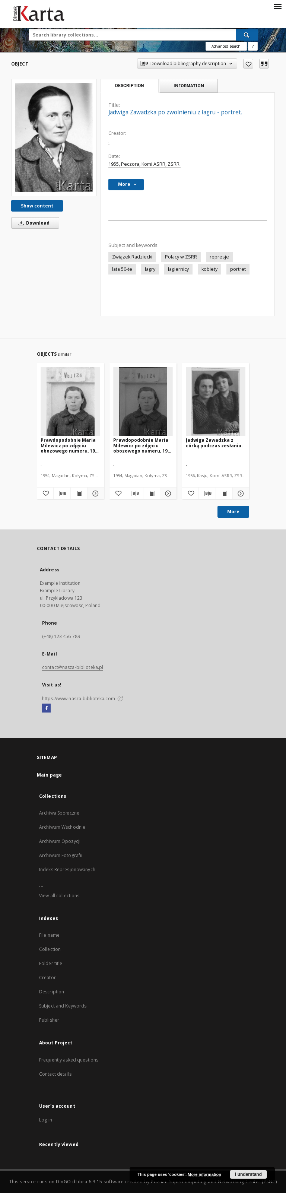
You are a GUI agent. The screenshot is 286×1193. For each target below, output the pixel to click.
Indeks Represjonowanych (67, 869)
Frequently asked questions (68, 1060)
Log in (45, 1120)
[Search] (247, 35)
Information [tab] (189, 85)
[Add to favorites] (248, 64)
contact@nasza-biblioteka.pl (72, 667)
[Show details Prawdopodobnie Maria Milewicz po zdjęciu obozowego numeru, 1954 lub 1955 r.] (94, 493)
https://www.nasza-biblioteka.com (82, 698)
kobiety (209, 269)
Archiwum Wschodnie (62, 827)
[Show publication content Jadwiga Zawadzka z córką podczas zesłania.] (224, 493)
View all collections (59, 895)
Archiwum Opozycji (59, 841)
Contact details (55, 1074)
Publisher (49, 1020)
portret (238, 269)
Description (51, 992)
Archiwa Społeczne (59, 813)
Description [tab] (129, 85)
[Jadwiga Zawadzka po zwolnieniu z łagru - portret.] (54, 137)
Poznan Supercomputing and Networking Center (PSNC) (214, 1181)
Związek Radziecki (132, 257)
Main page (49, 775)
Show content (37, 206)
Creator (47, 977)
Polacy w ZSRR (181, 257)
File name (49, 935)
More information (204, 1174)
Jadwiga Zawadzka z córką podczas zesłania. (214, 442)
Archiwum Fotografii (60, 855)
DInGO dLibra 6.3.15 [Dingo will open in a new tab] (79, 1181)
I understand (248, 1174)
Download (33, 223)
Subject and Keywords (62, 1006)
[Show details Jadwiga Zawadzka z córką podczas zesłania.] (240, 493)
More (233, 511)
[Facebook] (46, 708)
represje (219, 257)
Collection (50, 949)
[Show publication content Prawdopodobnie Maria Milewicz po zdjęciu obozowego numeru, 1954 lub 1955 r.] (79, 493)
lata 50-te (122, 269)
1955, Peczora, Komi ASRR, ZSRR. (144, 164)
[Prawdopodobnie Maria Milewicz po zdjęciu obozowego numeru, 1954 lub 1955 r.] (70, 401)
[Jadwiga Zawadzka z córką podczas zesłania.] (215, 401)
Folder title (50, 963)
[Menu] (277, 6)
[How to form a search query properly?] (253, 46)
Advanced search (226, 46)
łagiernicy (178, 269)
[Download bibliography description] (62, 493)
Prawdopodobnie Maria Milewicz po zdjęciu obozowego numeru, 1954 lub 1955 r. (70, 445)
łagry (150, 269)
